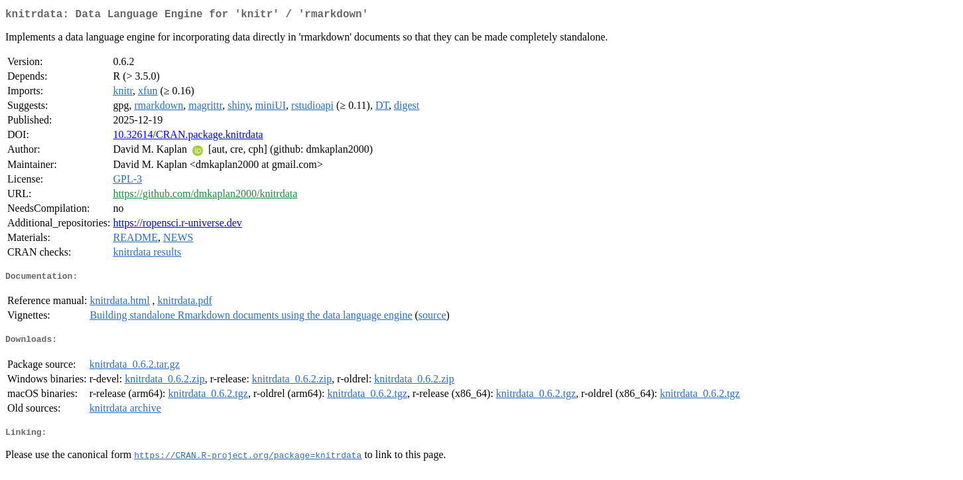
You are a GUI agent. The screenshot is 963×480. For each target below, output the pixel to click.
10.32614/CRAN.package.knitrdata (188, 137)
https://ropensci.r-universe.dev (177, 225)
